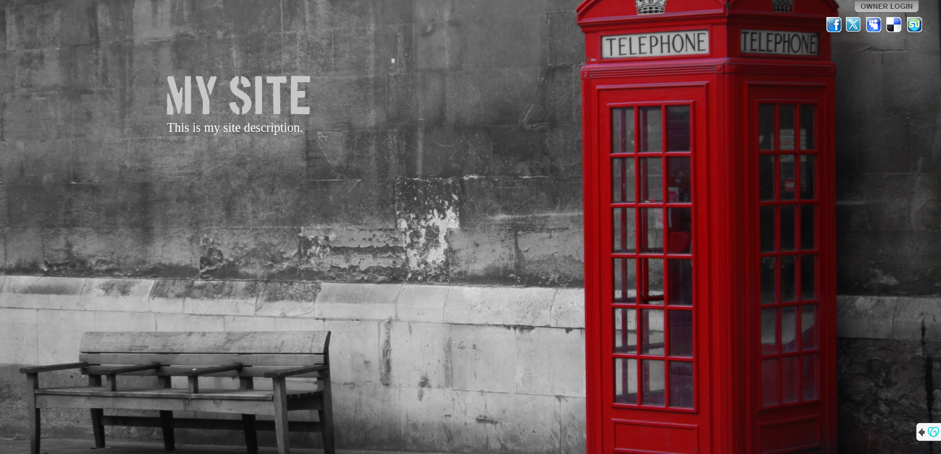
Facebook (834, 24)
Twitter (854, 24)
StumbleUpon (914, 24)
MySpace (874, 24)
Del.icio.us (894, 24)
